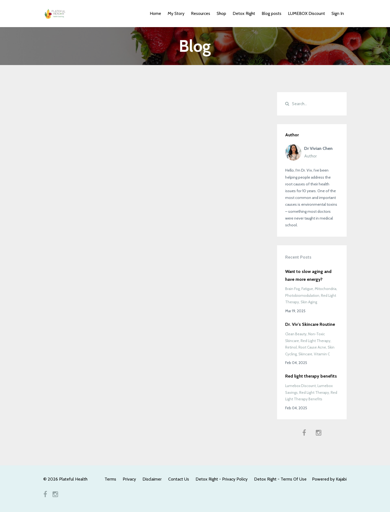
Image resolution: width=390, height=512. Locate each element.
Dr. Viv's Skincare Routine (310, 324)
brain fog (292, 288)
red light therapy (315, 341)
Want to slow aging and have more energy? (308, 275)
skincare (305, 354)
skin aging (309, 302)
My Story (176, 13)
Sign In (338, 13)
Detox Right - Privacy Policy (222, 479)
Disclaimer (152, 479)
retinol (291, 347)
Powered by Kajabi (329, 479)
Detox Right (244, 13)
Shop (221, 13)
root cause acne (312, 347)
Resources (200, 13)
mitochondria (325, 288)
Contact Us (178, 479)
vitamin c (322, 354)
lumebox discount (300, 386)
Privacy (129, 479)
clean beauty (296, 334)
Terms (110, 479)
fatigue (307, 288)
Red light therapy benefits (311, 376)
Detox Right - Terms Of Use (280, 479)
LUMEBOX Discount (306, 13)
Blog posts (271, 13)
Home (155, 13)
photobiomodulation (302, 295)
